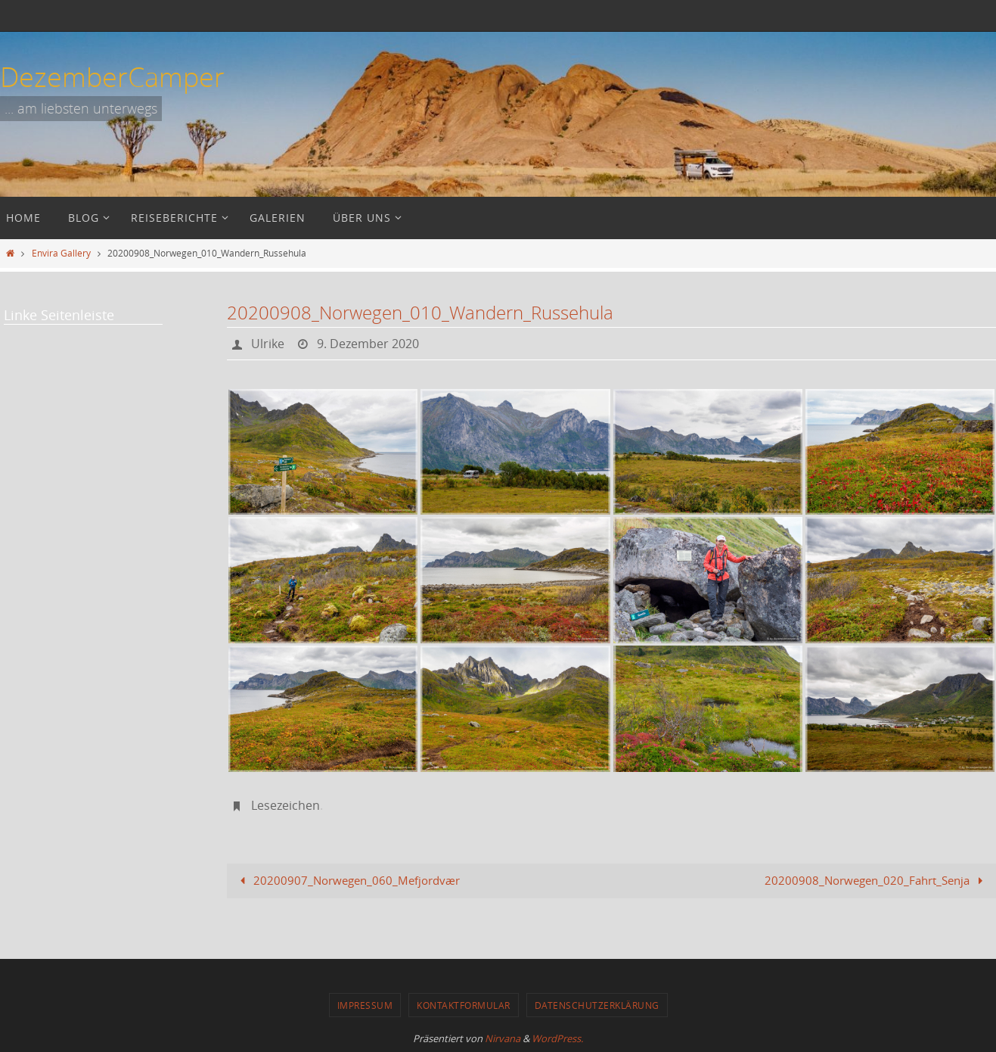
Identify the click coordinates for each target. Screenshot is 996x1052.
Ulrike (267, 343)
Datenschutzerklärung (597, 1005)
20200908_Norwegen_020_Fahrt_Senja (876, 880)
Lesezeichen (285, 805)
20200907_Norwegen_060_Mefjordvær (347, 880)
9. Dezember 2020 (368, 343)
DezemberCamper (112, 76)
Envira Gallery (61, 253)
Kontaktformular (463, 1005)
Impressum (365, 1005)
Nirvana (502, 1038)
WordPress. (557, 1038)
